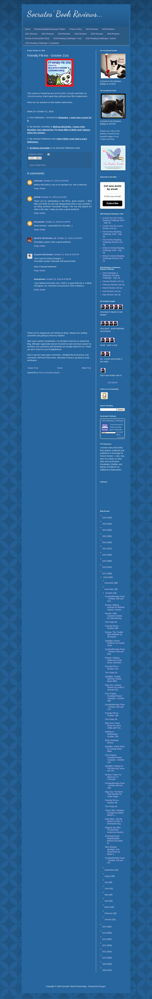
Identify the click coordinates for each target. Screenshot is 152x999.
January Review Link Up (113, 281)
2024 (104, 530)
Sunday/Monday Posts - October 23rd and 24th (115, 651)
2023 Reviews (64, 34)
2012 (104, 945)
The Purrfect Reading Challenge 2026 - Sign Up (112, 234)
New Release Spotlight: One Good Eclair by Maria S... (112, 850)
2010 (104, 958)
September (110, 870)
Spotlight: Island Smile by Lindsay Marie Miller (115, 748)
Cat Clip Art (113, 382)
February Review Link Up (114, 284)
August (108, 876)
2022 (104, 542)
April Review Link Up (112, 291)
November (109, 589)
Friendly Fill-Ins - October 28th (112, 627)
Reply (36, 188)
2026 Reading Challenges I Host (67, 38)
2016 (105, 577)
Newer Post (33, 368)
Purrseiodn (39, 222)
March (108, 907)
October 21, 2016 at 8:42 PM (66, 254)
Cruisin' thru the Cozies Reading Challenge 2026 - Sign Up (113, 220)
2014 (104, 933)
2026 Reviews (113, 34)
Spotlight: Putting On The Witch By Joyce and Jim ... (115, 768)
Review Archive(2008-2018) (37, 38)
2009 (104, 964)
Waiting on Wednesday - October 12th (112, 734)
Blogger (102, 986)
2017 (104, 573)
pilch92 (37, 197)
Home (27, 29)
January (108, 919)
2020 (104, 555)
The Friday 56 (111, 622)
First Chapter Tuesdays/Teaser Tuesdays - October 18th (114, 697)
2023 (104, 536)
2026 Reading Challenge (112, 420)
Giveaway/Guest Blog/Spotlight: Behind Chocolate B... (114, 839)
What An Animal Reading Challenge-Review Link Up (113, 258)
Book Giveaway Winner (112, 741)
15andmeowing (34, 96)
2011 (104, 951)
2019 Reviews (92, 29)
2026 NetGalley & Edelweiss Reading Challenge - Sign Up (111, 275)
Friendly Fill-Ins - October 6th (112, 801)
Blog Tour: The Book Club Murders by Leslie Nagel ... (114, 794)
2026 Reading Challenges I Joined (101, 38)
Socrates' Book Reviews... (65, 14)
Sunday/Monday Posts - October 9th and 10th (115, 785)
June (107, 888)
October (109, 593)
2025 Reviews (97, 34)
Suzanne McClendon (43, 254)
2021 (104, 548)
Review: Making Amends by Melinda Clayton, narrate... (114, 607)
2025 (104, 524)
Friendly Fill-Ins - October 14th (112, 714)
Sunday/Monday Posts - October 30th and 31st (115, 598)
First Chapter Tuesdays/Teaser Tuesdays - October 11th (114, 758)
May (107, 895)
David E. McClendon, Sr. (45, 238)
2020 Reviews (108, 29)
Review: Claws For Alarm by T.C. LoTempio (113, 777)
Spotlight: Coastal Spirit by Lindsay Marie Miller (113, 678)
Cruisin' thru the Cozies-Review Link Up (113, 227)
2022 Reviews (48, 34)
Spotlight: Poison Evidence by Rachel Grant (115, 643)
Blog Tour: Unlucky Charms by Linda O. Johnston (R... (115, 687)
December (109, 583)
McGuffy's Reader (65, 93)
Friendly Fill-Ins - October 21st (112, 667)
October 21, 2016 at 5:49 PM (57, 222)
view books (120, 437)
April (107, 901)
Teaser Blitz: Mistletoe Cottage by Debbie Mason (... (114, 812)
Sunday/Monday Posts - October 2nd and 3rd (115, 860)
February (109, 913)
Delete (42, 188)
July (107, 882)
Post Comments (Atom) (49, 372)
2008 (104, 970)
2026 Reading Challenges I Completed (42, 43)
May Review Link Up (112, 294)
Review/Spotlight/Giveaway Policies (49, 29)
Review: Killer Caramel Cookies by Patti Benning (113, 615)
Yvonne (112, 425)
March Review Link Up (112, 288)
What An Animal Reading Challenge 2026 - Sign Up (113, 250)
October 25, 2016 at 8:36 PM (58, 279)
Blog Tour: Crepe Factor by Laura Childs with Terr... (113, 725)
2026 (104, 517)
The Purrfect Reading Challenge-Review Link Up (113, 242)
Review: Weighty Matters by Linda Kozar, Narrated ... (114, 660)
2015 (104, 927)
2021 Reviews (31, 34)
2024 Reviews (80, 34)
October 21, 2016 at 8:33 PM (69, 238)
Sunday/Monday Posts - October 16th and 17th (115, 706)
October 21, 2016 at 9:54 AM (54, 197)
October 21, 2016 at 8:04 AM (56, 181)
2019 (104, 561)
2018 (104, 567)
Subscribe (112, 203)
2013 (104, 939)
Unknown (38, 181)
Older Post (86, 368)
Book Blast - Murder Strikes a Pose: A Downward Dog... (113, 821)
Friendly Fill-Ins (40, 165)
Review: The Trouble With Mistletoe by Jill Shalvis (114, 634)
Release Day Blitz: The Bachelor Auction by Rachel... (115, 829)
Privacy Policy (75, 29)
